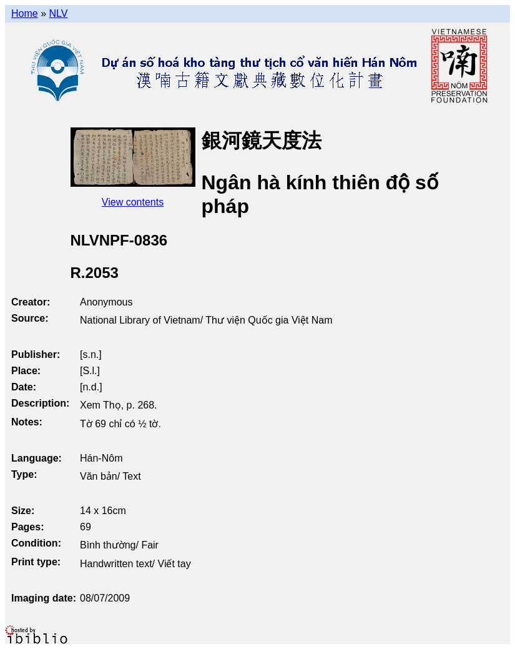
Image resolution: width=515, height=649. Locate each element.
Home (24, 13)
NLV (58, 13)
